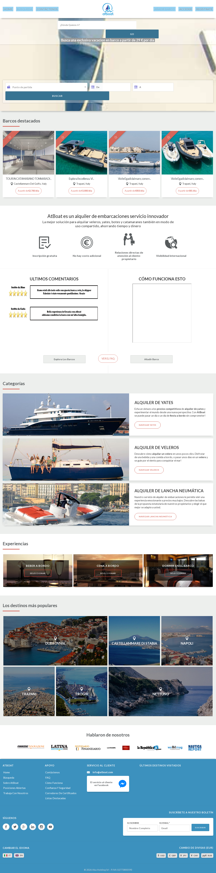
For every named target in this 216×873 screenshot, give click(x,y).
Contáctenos (52, 769)
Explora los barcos (49, 356)
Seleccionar (38, 570)
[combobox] (46, 94)
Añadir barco (166, 356)
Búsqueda (8, 774)
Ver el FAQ (108, 356)
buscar (193, 94)
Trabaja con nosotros (15, 789)
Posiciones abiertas (14, 784)
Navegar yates (148, 423)
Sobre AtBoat (10, 779)
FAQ (47, 774)
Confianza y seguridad (57, 784)
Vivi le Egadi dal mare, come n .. (134, 172)
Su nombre (127, 819)
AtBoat (108, 8)
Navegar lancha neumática (156, 514)
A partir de (28, 187)
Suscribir (199, 824)
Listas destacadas (55, 794)
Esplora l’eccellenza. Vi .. (81, 172)
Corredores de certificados (60, 789)
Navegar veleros (150, 468)
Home (6, 769)
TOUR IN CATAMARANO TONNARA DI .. (28, 174)
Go (148, 23)
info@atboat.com (103, 770)
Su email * (161, 819)
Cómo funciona (53, 779)
